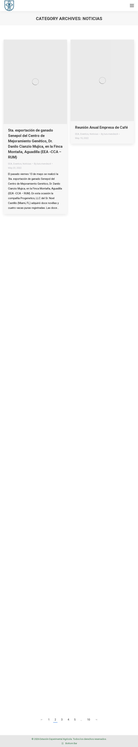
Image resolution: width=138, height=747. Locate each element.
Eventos (17, 163)
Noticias (27, 163)
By (42, 163)
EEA (10, 163)
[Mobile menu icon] (131, 5)
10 (88, 719)
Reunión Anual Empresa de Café (101, 127)
